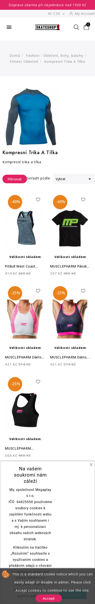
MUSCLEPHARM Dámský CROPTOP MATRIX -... (25, 357)
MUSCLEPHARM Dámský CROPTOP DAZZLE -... (70, 357)
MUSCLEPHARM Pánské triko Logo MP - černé (69, 266)
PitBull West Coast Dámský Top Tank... (21, 266)
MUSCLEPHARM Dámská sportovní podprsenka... (20, 448)
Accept (49, 598)
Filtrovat (12, 179)
